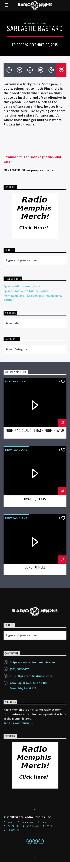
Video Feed (28, 823)
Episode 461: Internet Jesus (22, 286)
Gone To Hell (34, 567)
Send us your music (18, 723)
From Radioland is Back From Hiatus (34, 431)
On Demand (33, 826)
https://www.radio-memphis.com (32, 662)
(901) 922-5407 (19, 669)
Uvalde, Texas (35, 499)
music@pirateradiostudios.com (31, 676)
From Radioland (35, 23)
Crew (50, 826)
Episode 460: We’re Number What (26, 291)
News (45, 823)
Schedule (13, 826)
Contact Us (14, 830)
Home (11, 823)
